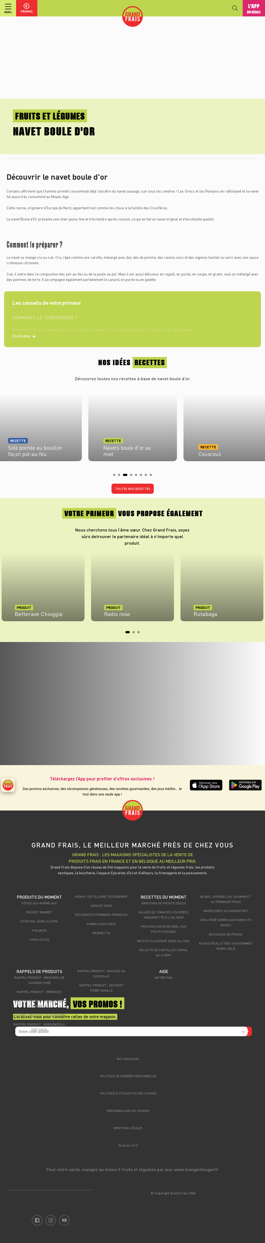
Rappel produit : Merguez (39, 991)
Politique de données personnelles (128, 1076)
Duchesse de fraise (226, 934)
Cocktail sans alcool (39, 921)
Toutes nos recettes (132, 489)
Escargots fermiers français (101, 914)
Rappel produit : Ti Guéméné (39, 1015)
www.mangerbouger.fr (196, 1169)
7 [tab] (147, 476)
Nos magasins (128, 1059)
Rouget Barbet (39, 912)
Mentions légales (128, 1128)
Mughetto (101, 933)
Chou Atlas (39, 939)
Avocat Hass (102, 905)
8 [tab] (152, 476)
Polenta (39, 930)
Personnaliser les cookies (128, 1111)
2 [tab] (121, 476)
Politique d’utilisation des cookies (128, 1093)
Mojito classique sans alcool (163, 941)
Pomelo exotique (101, 924)
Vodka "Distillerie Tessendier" (101, 896)
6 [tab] (142, 476)
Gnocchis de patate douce (163, 903)
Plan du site (128, 1145)
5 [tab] (137, 476)
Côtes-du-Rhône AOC (39, 903)
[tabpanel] (132, 425)
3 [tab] (125, 476)
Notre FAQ (163, 977)
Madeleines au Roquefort (225, 910)
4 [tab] (132, 476)
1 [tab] (116, 476)
